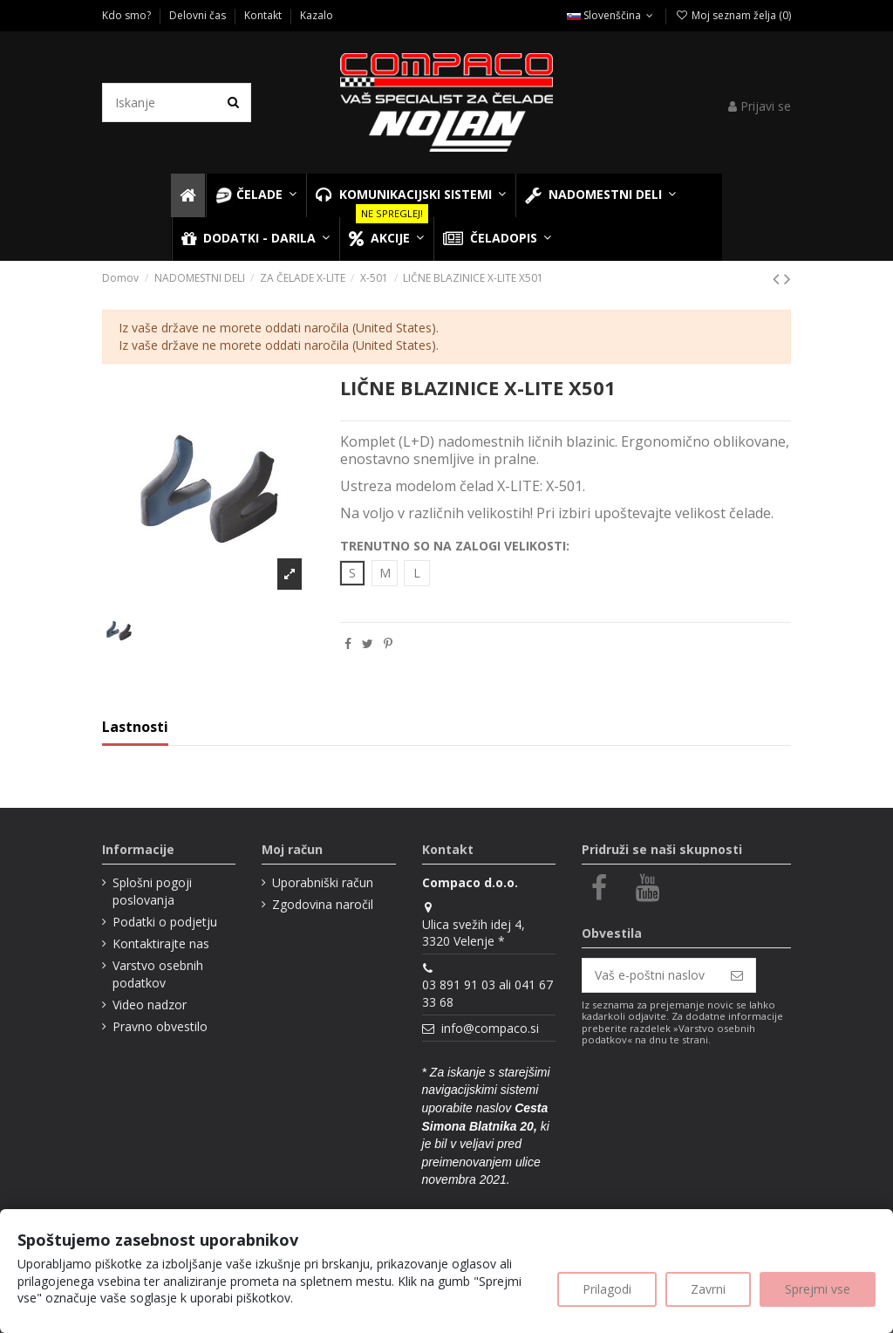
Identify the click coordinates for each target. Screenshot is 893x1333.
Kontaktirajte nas (160, 943)
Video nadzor (149, 1004)
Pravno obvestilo (160, 1026)
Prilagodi (607, 1289)
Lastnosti (135, 727)
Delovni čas (198, 15)
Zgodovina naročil (322, 904)
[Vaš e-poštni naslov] (651, 975)
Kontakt (264, 15)
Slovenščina (612, 15)
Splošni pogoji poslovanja (152, 891)
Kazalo (316, 15)
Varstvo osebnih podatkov (157, 974)
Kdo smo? (127, 15)
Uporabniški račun (322, 882)
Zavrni (708, 1289)
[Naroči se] (737, 975)
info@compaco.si (490, 1028)
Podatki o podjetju (164, 921)
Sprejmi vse (817, 1289)
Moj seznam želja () (732, 15)
